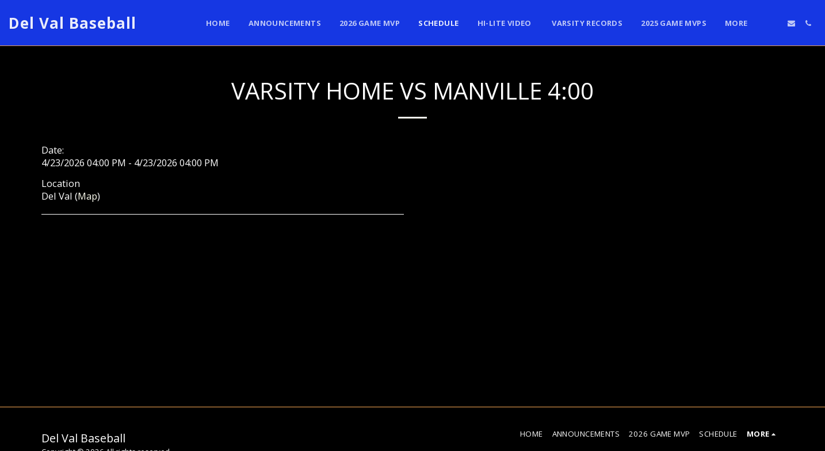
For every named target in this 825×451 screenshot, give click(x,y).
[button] (774, 23)
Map (87, 195)
